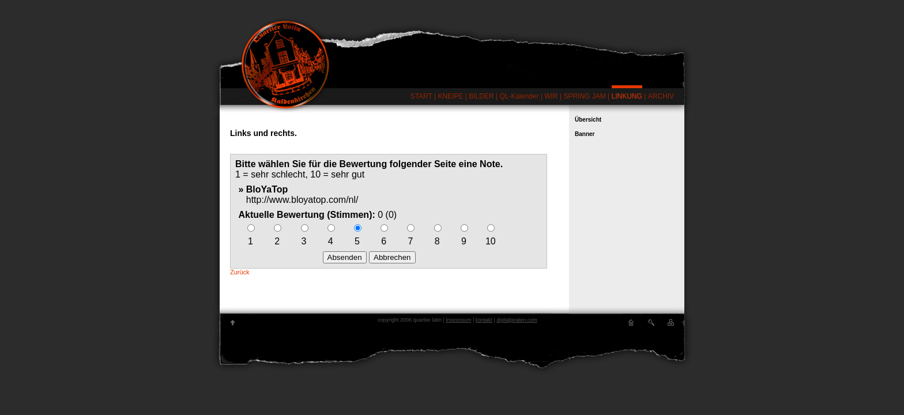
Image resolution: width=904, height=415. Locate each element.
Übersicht (588, 119)
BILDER (481, 96)
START (421, 96)
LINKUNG (627, 96)
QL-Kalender (518, 96)
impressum (458, 320)
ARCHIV (661, 96)
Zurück (240, 272)
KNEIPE (450, 96)
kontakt (484, 320)
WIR (551, 96)
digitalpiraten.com (516, 320)
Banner (584, 134)
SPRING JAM (584, 96)
